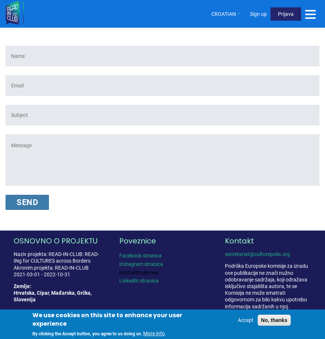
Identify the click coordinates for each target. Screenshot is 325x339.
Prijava (286, 14)
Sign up (258, 14)
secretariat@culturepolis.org (257, 254)
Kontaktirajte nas (139, 273)
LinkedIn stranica (139, 281)
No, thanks (274, 320)
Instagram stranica (141, 264)
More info (154, 333)
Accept (246, 320)
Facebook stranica (140, 256)
